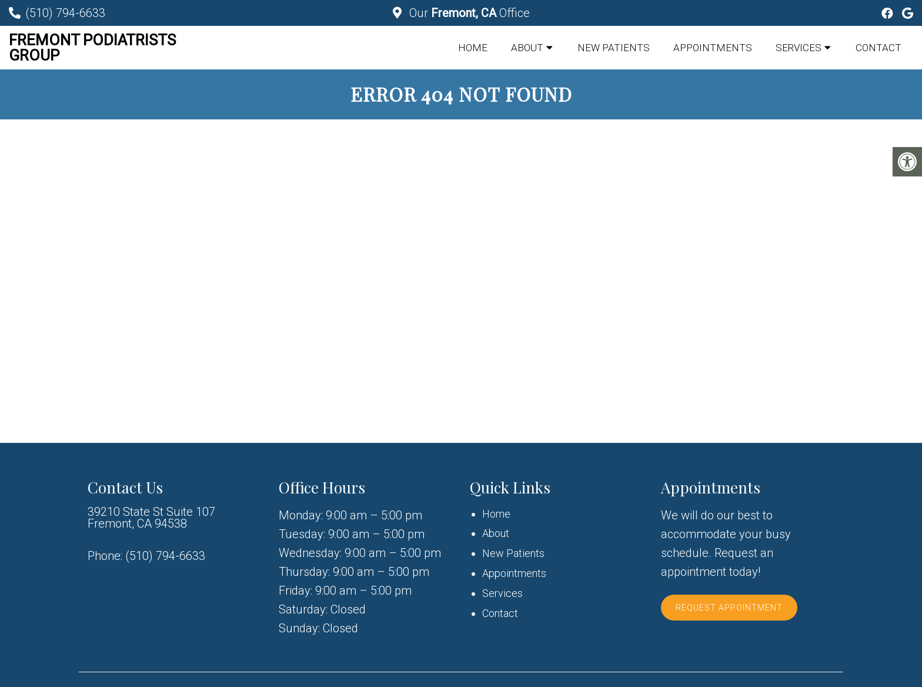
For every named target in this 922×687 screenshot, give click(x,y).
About (527, 48)
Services (798, 48)
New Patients (613, 48)
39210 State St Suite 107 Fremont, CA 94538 (151, 517)
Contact (878, 48)
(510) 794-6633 (65, 13)
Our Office (468, 13)
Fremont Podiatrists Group (92, 47)
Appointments (712, 48)
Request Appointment (729, 607)
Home (472, 48)
